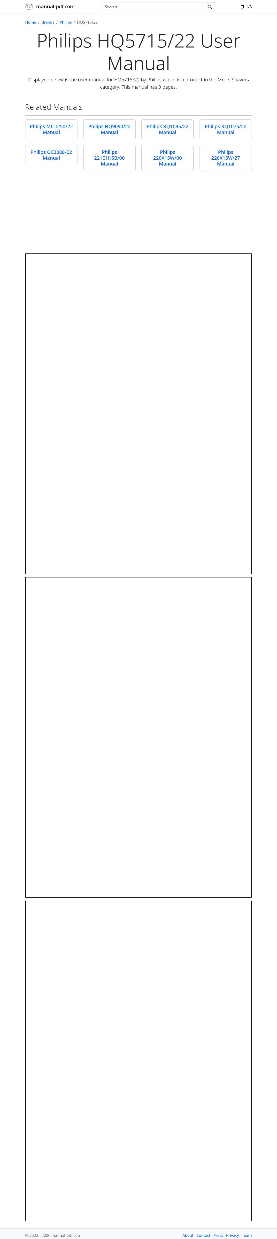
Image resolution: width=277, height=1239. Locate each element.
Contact (203, 1235)
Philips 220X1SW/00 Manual (167, 158)
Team (247, 1235)
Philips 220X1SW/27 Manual (225, 158)
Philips (66, 22)
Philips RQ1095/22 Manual (168, 129)
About (188, 1235)
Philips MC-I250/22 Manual (51, 129)
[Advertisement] (138, 211)
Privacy (232, 1235)
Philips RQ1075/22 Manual (226, 129)
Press (218, 1235)
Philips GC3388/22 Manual (51, 155)
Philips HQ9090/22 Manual (109, 129)
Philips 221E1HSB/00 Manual (109, 158)
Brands (47, 22)
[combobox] (153, 6)
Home (30, 22)
